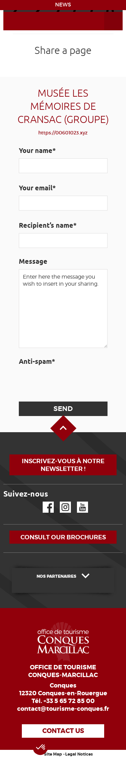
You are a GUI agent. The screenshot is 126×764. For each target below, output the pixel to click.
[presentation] (69, 382)
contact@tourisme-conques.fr (63, 709)
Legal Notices (79, 754)
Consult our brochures (63, 537)
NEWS (63, 5)
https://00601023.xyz (63, 133)
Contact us (63, 731)
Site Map (53, 754)
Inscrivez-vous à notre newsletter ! (63, 465)
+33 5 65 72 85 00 (69, 701)
